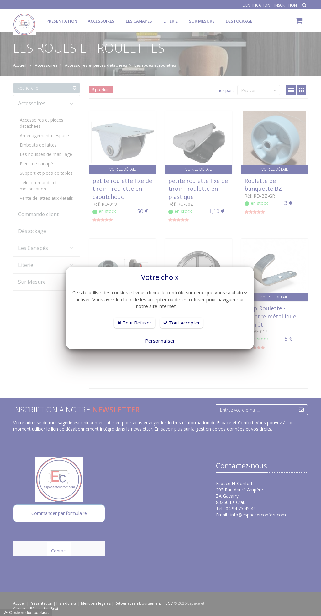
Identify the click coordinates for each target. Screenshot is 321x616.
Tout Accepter (181, 322)
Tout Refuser (134, 322)
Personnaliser (160, 341)
